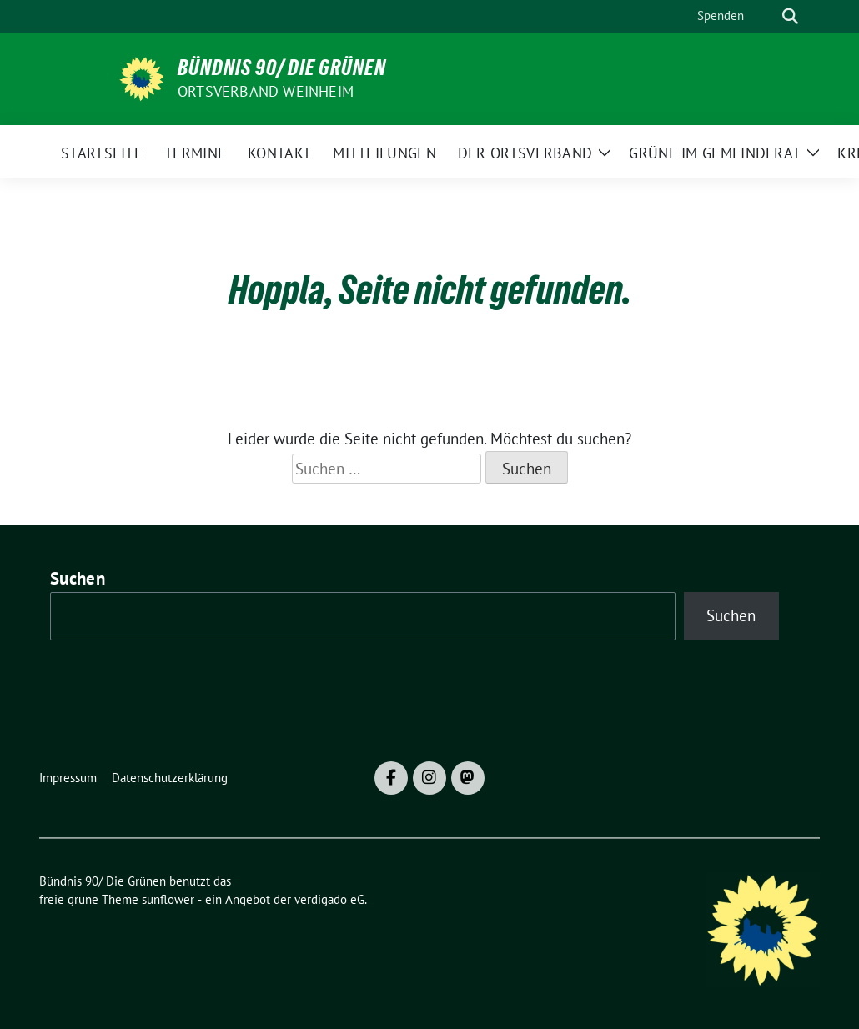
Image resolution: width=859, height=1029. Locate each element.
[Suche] (766, 16)
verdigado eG (329, 899)
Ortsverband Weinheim (266, 91)
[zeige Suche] (790, 16)
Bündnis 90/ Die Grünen (282, 67)
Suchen (77, 578)
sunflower (168, 899)
